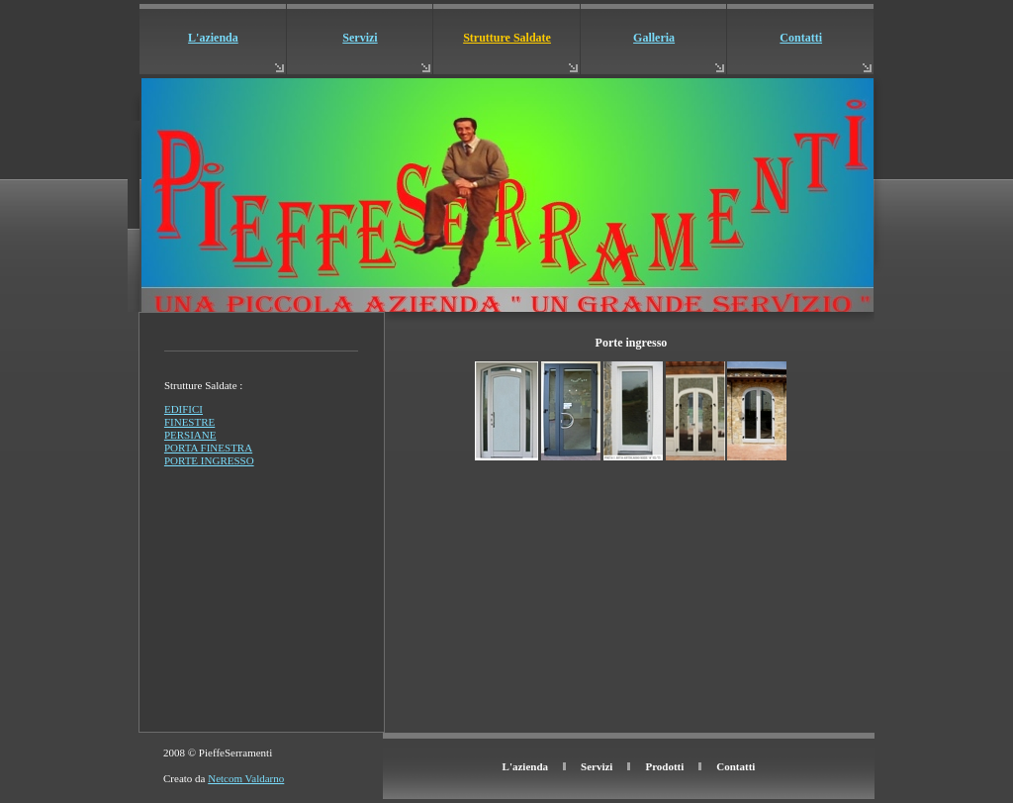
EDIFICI (183, 409)
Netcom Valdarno (246, 778)
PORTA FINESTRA (208, 447)
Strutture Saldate (507, 38)
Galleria (654, 38)
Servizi (359, 38)
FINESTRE (189, 422)
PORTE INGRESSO (209, 460)
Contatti (801, 38)
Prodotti (664, 766)
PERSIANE (190, 435)
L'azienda (213, 38)
